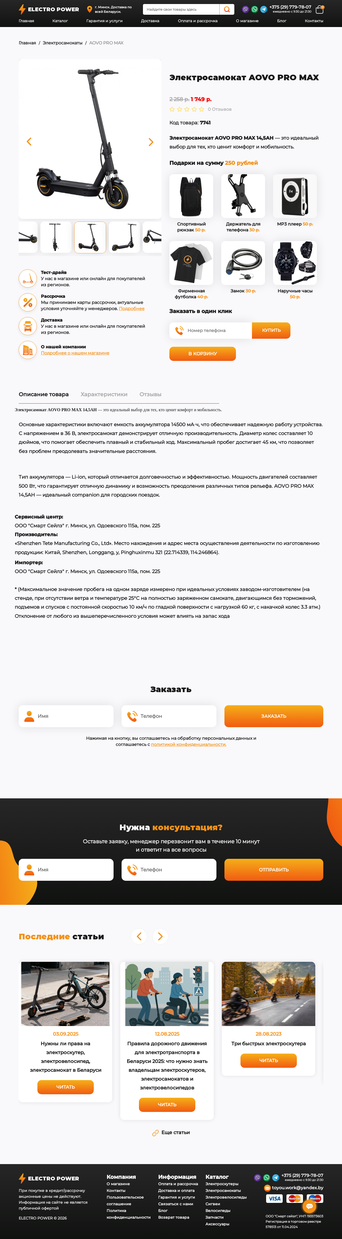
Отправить (274, 869)
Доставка (150, 20)
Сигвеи (212, 1204)
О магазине (247, 20)
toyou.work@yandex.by (293, 1188)
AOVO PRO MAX (106, 42)
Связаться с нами (175, 1204)
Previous (14, 238)
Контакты (314, 20)
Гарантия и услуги (104, 20)
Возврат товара (173, 1217)
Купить (271, 330)
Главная (26, 20)
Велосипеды (217, 1210)
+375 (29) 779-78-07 (290, 7)
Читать (65, 1087)
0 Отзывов (220, 109)
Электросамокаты (63, 42)
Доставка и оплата (176, 1190)
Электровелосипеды (226, 1197)
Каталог (60, 20)
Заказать (273, 716)
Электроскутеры (221, 1183)
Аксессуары (217, 1224)
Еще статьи (171, 1132)
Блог (281, 20)
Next (165, 238)
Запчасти (214, 1217)
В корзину (202, 353)
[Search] (226, 9)
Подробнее (132, 308)
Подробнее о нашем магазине (75, 353)
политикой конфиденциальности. (188, 744)
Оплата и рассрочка (197, 20)
